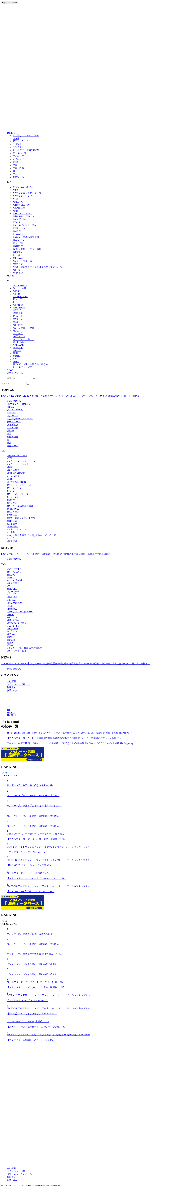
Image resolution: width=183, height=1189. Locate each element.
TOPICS (11, 133)
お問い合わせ (14, 690)
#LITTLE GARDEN (22, 213)
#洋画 (15, 199)
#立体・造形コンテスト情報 (27, 249)
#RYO (15, 359)
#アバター (18, 222)
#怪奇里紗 (18, 273)
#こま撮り (18, 255)
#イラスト (18, 347)
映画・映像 (12, 436)
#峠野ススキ (19, 336)
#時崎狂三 (18, 246)
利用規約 (11, 687)
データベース (14, 421)
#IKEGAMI (18, 345)
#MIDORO (18, 305)
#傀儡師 (17, 356)
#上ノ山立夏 (19, 208)
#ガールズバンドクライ (25, 225)
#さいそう (18, 333)
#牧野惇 (17, 231)
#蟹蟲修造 (18, 313)
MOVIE (10, 275)
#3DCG (16, 331)
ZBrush (10, 407)
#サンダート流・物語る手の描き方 (30, 364)
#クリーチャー (20, 319)
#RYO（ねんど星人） (23, 339)
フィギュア (12, 424)
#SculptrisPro (19, 342)
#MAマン (17, 291)
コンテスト (12, 415)
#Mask (16, 361)
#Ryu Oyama (19, 307)
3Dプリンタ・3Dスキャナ (20, 404)
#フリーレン (19, 228)
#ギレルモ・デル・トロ (25, 216)
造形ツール (12, 445)
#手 (14, 302)
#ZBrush (17, 350)
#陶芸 (15, 322)
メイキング (12, 427)
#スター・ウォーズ (22, 261)
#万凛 (15, 190)
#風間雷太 (18, 252)
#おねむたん (19, 240)
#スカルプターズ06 (22, 367)
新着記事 (14, 401)
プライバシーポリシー (18, 684)
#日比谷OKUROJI (21, 205)
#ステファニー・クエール (26, 328)
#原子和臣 (18, 325)
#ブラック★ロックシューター (28, 193)
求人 (9, 442)
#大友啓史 (18, 234)
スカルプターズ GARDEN (20, 418)
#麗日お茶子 (19, 202)
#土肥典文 (18, 264)
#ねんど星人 (19, 243)
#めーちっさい (20, 288)
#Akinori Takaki (20, 296)
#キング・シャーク (22, 219)
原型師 (10, 430)
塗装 (9, 433)
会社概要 (11, 681)
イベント (11, 412)
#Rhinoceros (18, 258)
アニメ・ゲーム (15, 409)
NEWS (10, 370)
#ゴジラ (17, 270)
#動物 (15, 211)
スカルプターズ (15, 373)
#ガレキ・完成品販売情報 (26, 237)
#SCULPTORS (20, 285)
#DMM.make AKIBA (23, 187)
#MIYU (16, 294)
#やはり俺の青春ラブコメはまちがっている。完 (37, 267)
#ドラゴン (18, 310)
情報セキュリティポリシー (20, 1174)
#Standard (17, 316)
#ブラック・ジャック (23, 196)
